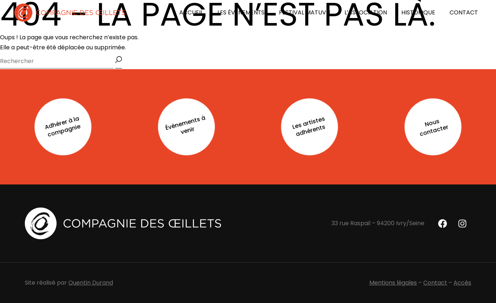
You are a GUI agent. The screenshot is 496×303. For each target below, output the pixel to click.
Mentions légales (393, 283)
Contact (435, 283)
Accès (462, 283)
